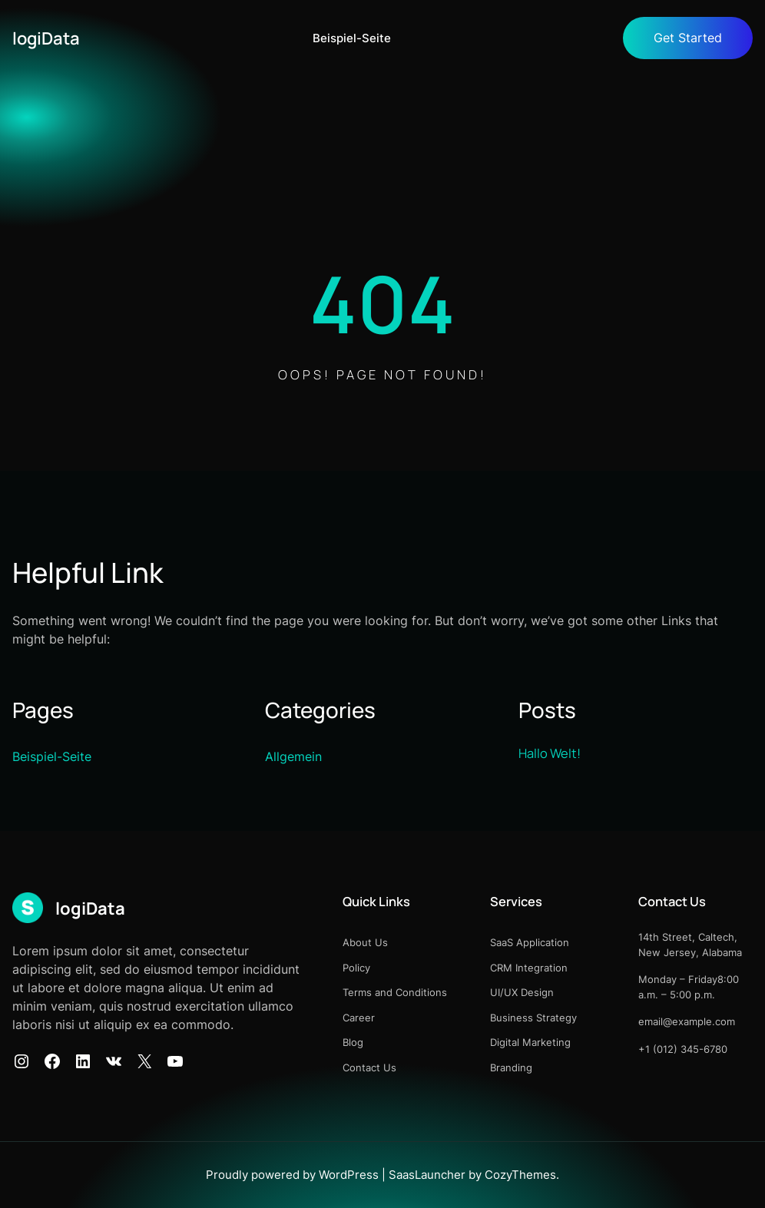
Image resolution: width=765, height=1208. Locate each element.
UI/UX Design (522, 992)
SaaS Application (529, 942)
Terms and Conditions (395, 992)
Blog (353, 1042)
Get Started (688, 38)
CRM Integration (529, 967)
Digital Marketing (530, 1042)
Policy (356, 967)
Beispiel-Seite (352, 38)
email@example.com (686, 1021)
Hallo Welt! (549, 753)
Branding (511, 1067)
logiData (46, 38)
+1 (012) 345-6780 (682, 1049)
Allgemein (293, 756)
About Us (365, 942)
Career (359, 1017)
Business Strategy (533, 1017)
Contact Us (369, 1067)
